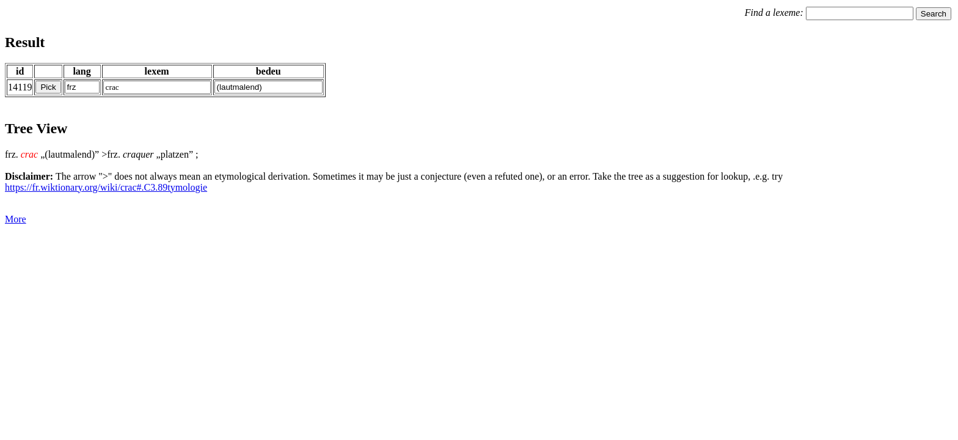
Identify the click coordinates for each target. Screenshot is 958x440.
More (15, 219)
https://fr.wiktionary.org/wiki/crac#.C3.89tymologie (106, 187)
